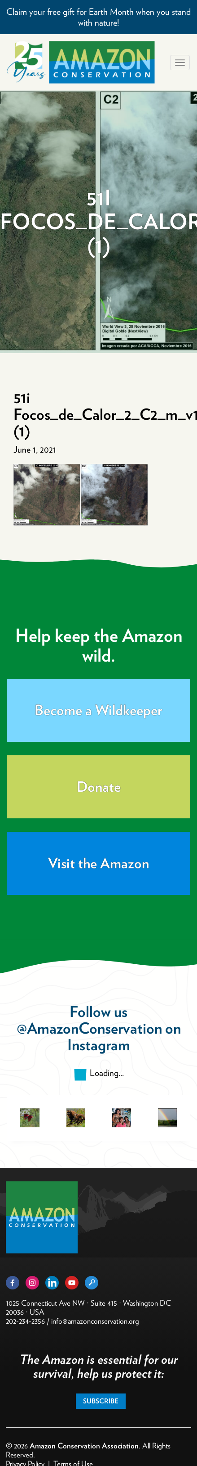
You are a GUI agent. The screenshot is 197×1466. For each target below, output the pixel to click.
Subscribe (100, 1401)
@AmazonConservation (89, 1028)
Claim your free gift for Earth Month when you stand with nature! (98, 17)
